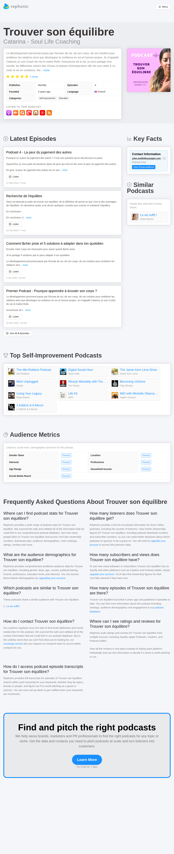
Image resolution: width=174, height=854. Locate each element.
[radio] (8, 76)
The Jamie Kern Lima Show (138, 369)
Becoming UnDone (132, 381)
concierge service (13, 643)
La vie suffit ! (148, 215)
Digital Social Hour (80, 369)
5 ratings (34, 76)
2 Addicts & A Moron (30, 405)
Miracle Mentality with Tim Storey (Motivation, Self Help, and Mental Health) (87, 381)
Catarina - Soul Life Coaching (41, 41)
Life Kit (72, 393)
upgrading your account (52, 578)
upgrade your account (102, 574)
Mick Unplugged (27, 381)
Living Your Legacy (29, 393)
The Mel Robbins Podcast (33, 369)
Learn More (87, 760)
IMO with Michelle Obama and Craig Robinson (139, 393)
